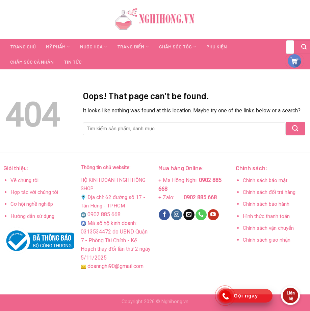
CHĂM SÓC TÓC (177, 46)
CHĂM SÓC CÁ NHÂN (32, 62)
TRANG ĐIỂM (133, 46)
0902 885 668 (104, 214)
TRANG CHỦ (23, 46)
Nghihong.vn (174, 302)
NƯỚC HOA (93, 46)
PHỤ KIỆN (216, 46)
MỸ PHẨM (58, 46)
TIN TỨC (73, 62)
